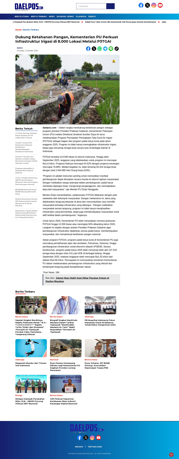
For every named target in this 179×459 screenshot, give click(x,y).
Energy (92, 16)
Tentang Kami (95, 447)
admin (20, 48)
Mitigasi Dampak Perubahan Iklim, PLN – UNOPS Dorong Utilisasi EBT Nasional (44, 22)
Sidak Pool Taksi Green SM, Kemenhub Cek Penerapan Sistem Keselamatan (121, 22)
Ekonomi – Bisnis (65, 16)
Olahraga (81, 16)
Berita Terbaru (39, 16)
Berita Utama (22, 16)
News (52, 16)
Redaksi (79, 447)
